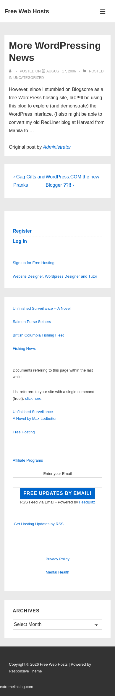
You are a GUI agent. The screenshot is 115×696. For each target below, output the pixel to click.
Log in (20, 241)
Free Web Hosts (26, 11)
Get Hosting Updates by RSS (39, 524)
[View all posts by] (11, 71)
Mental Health (57, 572)
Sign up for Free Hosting (33, 263)
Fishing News (24, 348)
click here (33, 398)
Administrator (57, 147)
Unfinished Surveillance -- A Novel (42, 308)
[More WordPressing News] (61, 71)
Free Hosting (24, 432)
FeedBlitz (87, 502)
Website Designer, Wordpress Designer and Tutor (55, 276)
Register (22, 230)
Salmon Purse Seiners (32, 321)
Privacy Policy (57, 559)
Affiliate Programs (28, 460)
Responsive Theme (25, 671)
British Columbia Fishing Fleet (38, 335)
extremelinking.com (16, 687)
